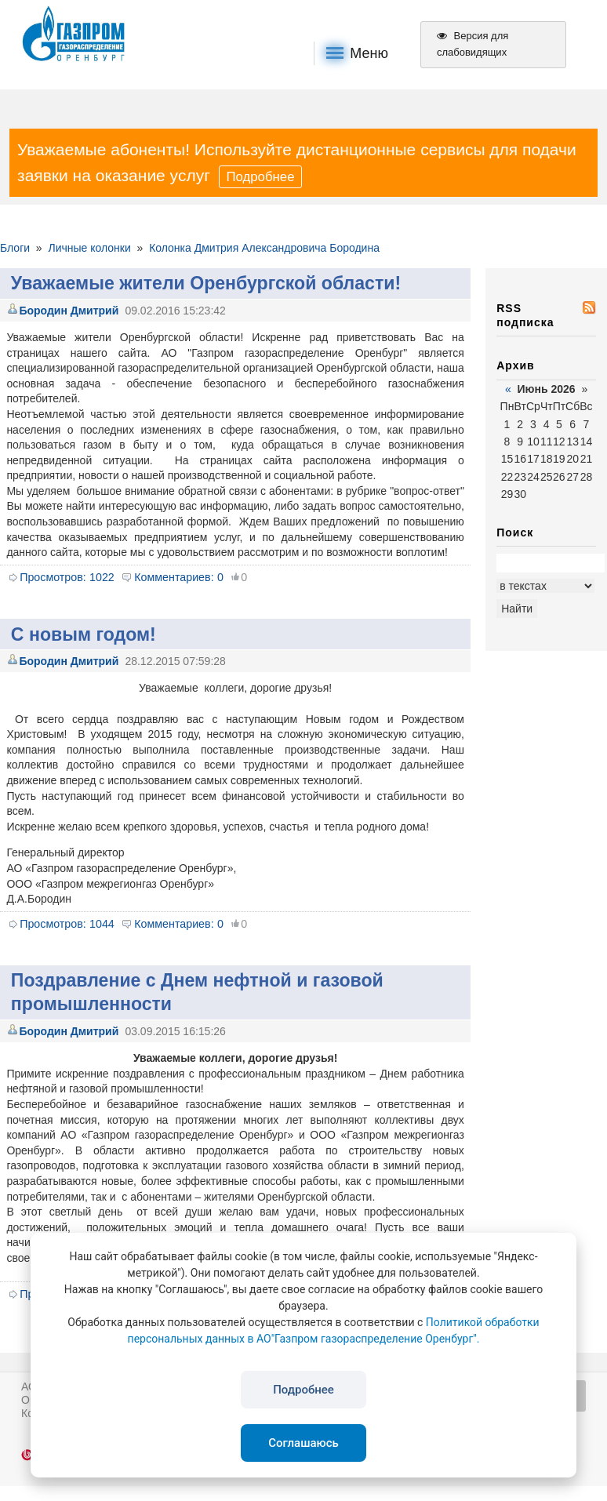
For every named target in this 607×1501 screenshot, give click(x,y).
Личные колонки (89, 248)
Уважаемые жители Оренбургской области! (206, 283)
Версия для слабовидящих (472, 44)
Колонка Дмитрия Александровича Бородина (264, 248)
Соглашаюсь (303, 1443)
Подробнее (260, 176)
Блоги (15, 248)
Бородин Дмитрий (68, 310)
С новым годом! (83, 634)
